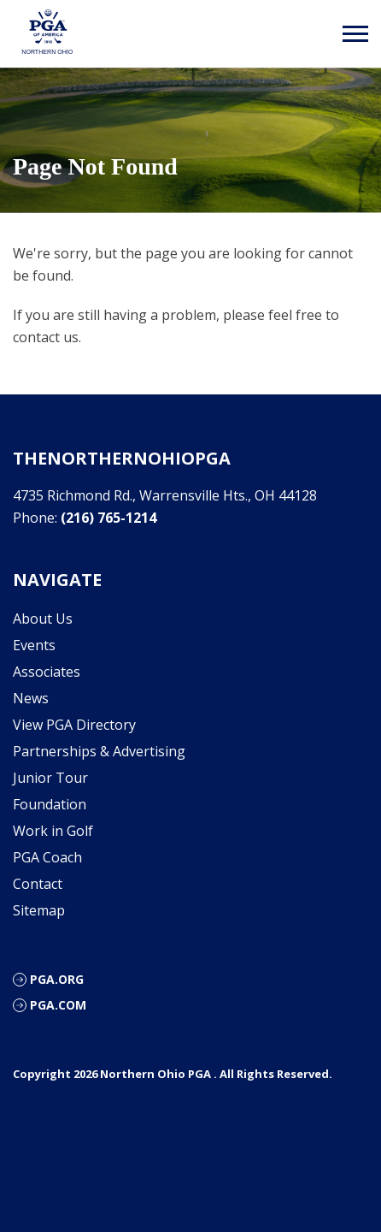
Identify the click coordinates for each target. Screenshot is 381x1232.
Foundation (49, 804)
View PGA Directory (74, 724)
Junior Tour (50, 777)
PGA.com (58, 1005)
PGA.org (57, 979)
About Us (43, 618)
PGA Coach (47, 857)
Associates (46, 671)
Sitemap (39, 910)
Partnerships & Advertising (99, 751)
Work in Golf (53, 830)
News (31, 698)
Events (34, 645)
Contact (37, 883)
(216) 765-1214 (108, 517)
